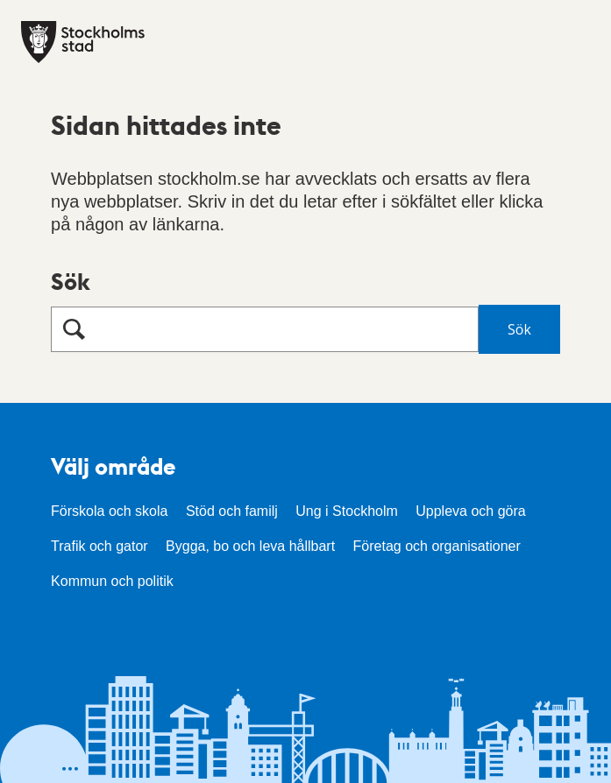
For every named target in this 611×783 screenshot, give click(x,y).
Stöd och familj (232, 511)
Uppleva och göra (470, 511)
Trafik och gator (99, 546)
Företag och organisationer (437, 546)
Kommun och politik (112, 581)
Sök (70, 280)
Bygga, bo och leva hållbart (250, 546)
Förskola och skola (109, 511)
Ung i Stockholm (346, 511)
